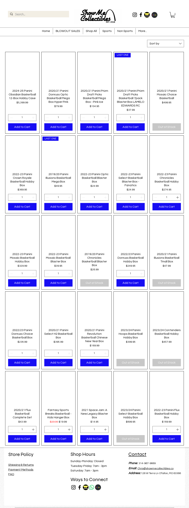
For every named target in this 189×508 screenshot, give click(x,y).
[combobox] (165, 43)
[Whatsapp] (92, 487)
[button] (172, 15)
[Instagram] (135, 15)
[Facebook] (141, 15)
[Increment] (33, 117)
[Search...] (38, 14)
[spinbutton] (22, 117)
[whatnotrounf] (147, 15)
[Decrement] (11, 117)
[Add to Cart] (22, 127)
